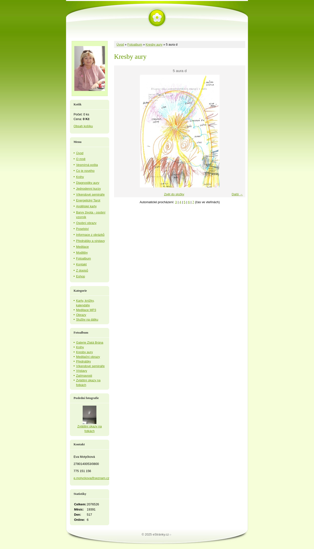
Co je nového (85, 171)
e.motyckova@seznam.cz (91, 478)
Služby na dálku (87, 319)
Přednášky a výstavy (90, 241)
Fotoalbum (134, 44)
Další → (237, 194)
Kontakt (81, 264)
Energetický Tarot (88, 200)
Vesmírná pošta (87, 165)
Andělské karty (86, 206)
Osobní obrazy (86, 223)
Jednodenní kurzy (88, 188)
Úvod (120, 44)
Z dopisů (82, 270)
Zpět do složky (174, 194)
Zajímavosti (84, 375)
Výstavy (81, 371)
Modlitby (82, 252)
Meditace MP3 (86, 310)
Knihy (80, 177)
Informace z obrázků (90, 235)
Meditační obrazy (88, 357)
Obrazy (81, 315)
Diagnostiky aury (87, 183)
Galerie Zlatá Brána (89, 342)
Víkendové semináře (90, 194)
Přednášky (83, 361)
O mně (80, 159)
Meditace (82, 247)
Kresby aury (154, 44)
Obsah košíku (83, 126)
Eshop (80, 276)
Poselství (82, 229)
